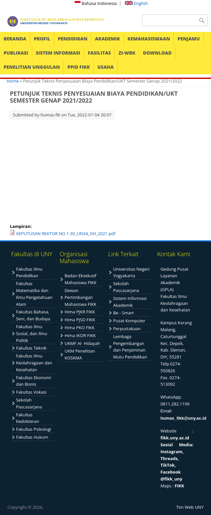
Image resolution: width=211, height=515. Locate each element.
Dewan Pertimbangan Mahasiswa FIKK (80, 297)
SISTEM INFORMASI (58, 53)
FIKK (179, 486)
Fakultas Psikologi (33, 429)
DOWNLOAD (157, 53)
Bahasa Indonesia (96, 3)
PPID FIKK (78, 67)
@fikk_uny (171, 479)
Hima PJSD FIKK (79, 320)
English (136, 3)
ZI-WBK (126, 53)
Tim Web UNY (189, 507)
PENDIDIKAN (72, 39)
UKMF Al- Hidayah (82, 343)
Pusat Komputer (129, 321)
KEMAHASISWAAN (149, 39)
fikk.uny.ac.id (174, 438)
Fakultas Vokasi (31, 392)
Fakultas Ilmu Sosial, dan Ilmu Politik (31, 333)
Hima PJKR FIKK (79, 312)
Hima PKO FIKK (79, 328)
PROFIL (42, 39)
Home (13, 81)
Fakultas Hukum (32, 437)
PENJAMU (188, 39)
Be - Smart (123, 313)
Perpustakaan (127, 328)
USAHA (105, 67)
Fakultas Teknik (31, 348)
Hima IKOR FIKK (80, 335)
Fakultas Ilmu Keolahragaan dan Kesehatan (34, 363)
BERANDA (15, 39)
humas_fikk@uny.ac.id (183, 418)
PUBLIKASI (16, 53)
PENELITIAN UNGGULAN (32, 67)
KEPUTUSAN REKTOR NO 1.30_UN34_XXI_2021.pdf (65, 233)
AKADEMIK (107, 39)
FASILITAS (99, 53)
